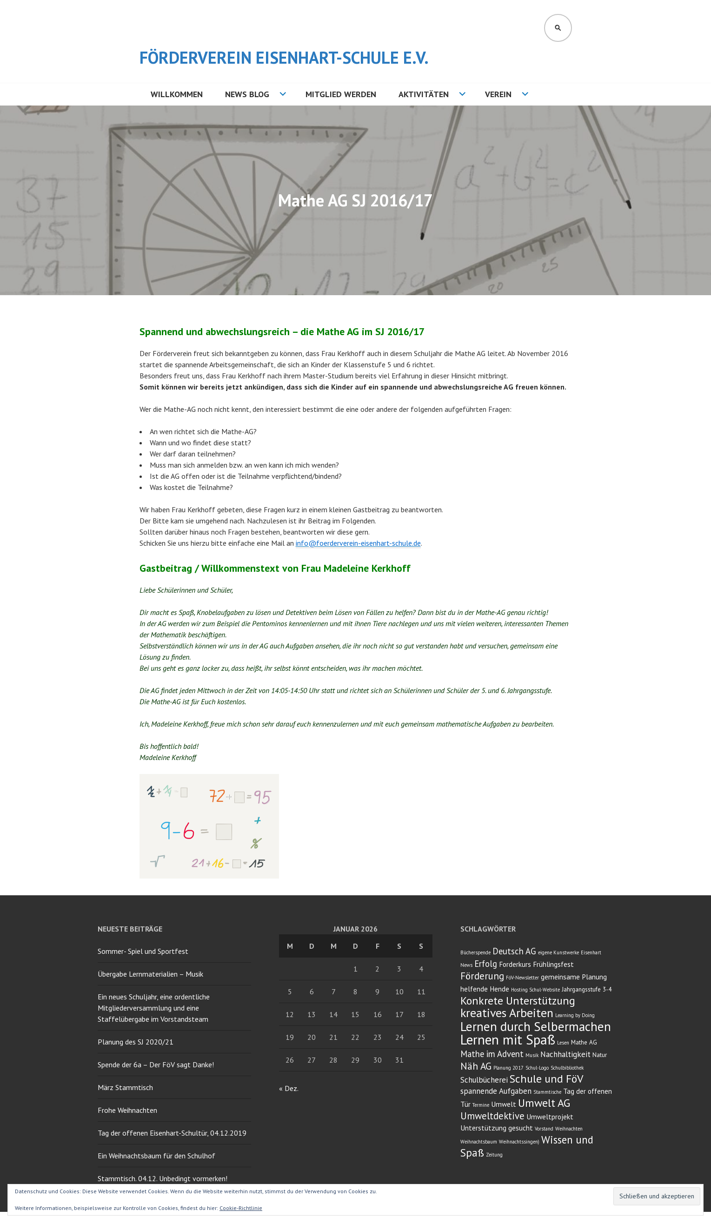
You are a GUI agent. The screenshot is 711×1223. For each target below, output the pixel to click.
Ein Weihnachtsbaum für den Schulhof (156, 1155)
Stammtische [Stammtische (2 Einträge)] (547, 1092)
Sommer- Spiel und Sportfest (143, 951)
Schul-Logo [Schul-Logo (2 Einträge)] (537, 1067)
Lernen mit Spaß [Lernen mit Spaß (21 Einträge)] (507, 1039)
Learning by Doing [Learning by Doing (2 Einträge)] (575, 1015)
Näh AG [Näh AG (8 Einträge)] (476, 1066)
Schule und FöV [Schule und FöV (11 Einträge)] (546, 1078)
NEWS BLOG (247, 94)
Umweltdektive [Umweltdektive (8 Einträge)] (492, 1116)
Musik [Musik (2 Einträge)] (531, 1055)
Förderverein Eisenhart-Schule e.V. (284, 57)
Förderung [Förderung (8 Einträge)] (482, 976)
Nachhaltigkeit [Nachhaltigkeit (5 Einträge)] (565, 1054)
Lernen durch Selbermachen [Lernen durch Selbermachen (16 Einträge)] (535, 1026)
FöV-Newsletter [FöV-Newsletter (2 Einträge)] (522, 977)
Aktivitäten (424, 94)
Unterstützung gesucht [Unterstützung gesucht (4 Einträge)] (496, 1127)
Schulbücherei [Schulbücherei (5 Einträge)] (484, 1080)
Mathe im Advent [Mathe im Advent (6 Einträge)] (492, 1053)
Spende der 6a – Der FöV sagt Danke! (156, 1064)
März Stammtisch (125, 1087)
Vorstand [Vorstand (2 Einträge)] (544, 1128)
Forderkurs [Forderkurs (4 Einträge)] (515, 964)
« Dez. (288, 1088)
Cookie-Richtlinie (240, 1207)
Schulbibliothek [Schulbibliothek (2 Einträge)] (567, 1067)
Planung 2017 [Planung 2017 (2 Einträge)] (508, 1067)
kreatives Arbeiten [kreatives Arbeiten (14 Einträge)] (506, 1012)
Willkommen (177, 94)
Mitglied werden (341, 94)
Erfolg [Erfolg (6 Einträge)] (485, 963)
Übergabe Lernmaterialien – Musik (150, 973)
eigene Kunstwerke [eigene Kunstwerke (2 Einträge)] (558, 952)
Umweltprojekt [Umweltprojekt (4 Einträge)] (549, 1116)
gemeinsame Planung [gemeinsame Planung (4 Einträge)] (574, 976)
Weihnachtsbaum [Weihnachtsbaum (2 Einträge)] (478, 1141)
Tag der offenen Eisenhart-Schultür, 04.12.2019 (172, 1132)
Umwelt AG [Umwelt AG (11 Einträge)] (544, 1103)
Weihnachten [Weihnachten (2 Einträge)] (569, 1128)
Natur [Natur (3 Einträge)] (599, 1055)
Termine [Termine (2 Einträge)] (480, 1105)
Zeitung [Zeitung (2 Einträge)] (494, 1154)
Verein (498, 94)
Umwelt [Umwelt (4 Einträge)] (503, 1104)
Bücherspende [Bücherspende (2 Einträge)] (475, 952)
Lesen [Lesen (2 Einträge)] (563, 1042)
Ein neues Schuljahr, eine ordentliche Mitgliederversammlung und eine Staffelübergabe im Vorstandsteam (154, 1008)
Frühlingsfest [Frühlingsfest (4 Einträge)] (553, 964)
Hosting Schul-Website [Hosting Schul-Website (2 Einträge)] (535, 989)
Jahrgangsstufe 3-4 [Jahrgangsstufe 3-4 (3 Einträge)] (586, 989)
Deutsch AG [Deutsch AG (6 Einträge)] (514, 951)
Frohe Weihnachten (127, 1110)
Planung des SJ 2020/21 (135, 1041)
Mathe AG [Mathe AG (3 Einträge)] (584, 1042)
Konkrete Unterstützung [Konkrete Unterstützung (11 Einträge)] (517, 1000)
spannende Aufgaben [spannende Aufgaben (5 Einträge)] (496, 1091)
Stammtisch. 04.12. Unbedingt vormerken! (162, 1178)
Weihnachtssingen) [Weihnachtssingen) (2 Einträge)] (519, 1141)
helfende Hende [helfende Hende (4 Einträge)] (484, 988)
